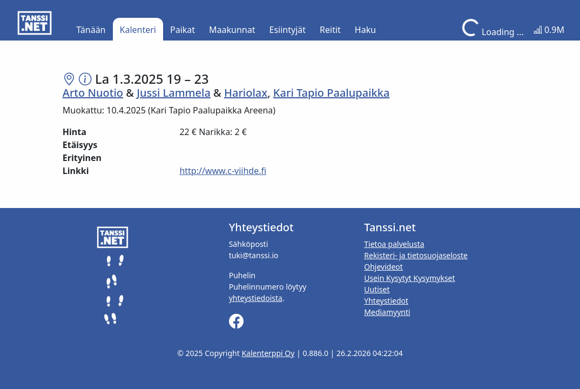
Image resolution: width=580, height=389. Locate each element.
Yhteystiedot (386, 301)
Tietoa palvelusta (394, 244)
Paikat (182, 30)
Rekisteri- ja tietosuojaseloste (416, 255)
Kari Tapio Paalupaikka (331, 92)
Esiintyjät (287, 30)
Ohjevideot (383, 266)
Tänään (90, 30)
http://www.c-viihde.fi (222, 171)
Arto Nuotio (93, 92)
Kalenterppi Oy (267, 353)
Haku (365, 30)
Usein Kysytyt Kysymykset (409, 278)
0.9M (549, 30)
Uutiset (376, 289)
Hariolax (245, 92)
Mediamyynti (387, 312)
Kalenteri (138, 30)
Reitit (330, 30)
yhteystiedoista (255, 298)
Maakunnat (232, 30)
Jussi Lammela (174, 92)
